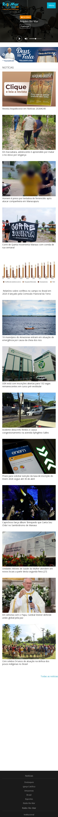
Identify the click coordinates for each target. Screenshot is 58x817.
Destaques (29, 782)
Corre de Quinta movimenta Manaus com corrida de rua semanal (28, 246)
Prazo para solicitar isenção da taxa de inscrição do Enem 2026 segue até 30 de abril (27, 477)
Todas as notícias (49, 676)
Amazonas (29, 790)
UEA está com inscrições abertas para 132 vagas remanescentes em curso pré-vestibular (26, 385)
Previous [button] (3, 54)
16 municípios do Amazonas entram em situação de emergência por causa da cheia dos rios (28, 339)
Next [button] (54, 54)
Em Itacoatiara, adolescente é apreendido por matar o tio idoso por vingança (28, 153)
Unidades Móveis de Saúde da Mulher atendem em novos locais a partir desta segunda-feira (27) (27, 570)
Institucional (29, 814)
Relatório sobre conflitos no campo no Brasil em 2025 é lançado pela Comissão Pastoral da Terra (26, 292)
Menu (51, 5)
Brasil (29, 795)
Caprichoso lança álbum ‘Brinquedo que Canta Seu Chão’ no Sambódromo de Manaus (27, 524)
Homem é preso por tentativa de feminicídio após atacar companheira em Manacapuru (27, 200)
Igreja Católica (29, 786)
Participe (25, 26)
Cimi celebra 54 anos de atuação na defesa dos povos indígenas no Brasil (25, 663)
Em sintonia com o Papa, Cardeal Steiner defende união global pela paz (26, 616)
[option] (29, 54)
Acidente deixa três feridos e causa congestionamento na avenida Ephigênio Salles (25, 431)
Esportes (29, 799)
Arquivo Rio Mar (29, 21)
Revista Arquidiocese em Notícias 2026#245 (24, 108)
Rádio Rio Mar (29, 803)
